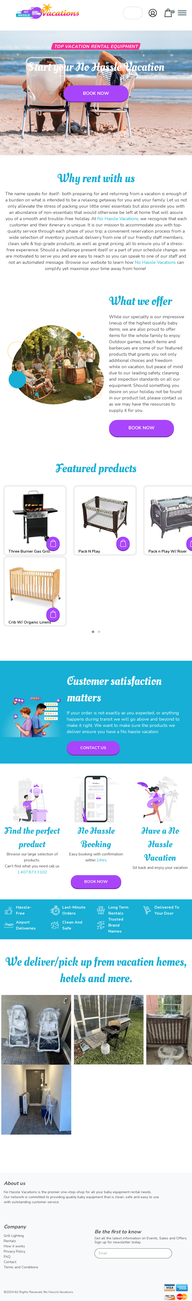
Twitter (7, 1213)
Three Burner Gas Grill (29, 551)
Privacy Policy (14, 1251)
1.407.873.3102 (32, 872)
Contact (10, 1262)
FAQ (7, 1256)
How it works (14, 1246)
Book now (96, 93)
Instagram (34, 1213)
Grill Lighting (14, 1235)
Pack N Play (89, 551)
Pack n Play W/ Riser (167, 551)
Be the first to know (117, 1232)
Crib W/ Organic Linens (29, 622)
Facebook (20, 1213)
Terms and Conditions (21, 1267)
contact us (93, 748)
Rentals (10, 1241)
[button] (93, 631)
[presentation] (132, 1269)
